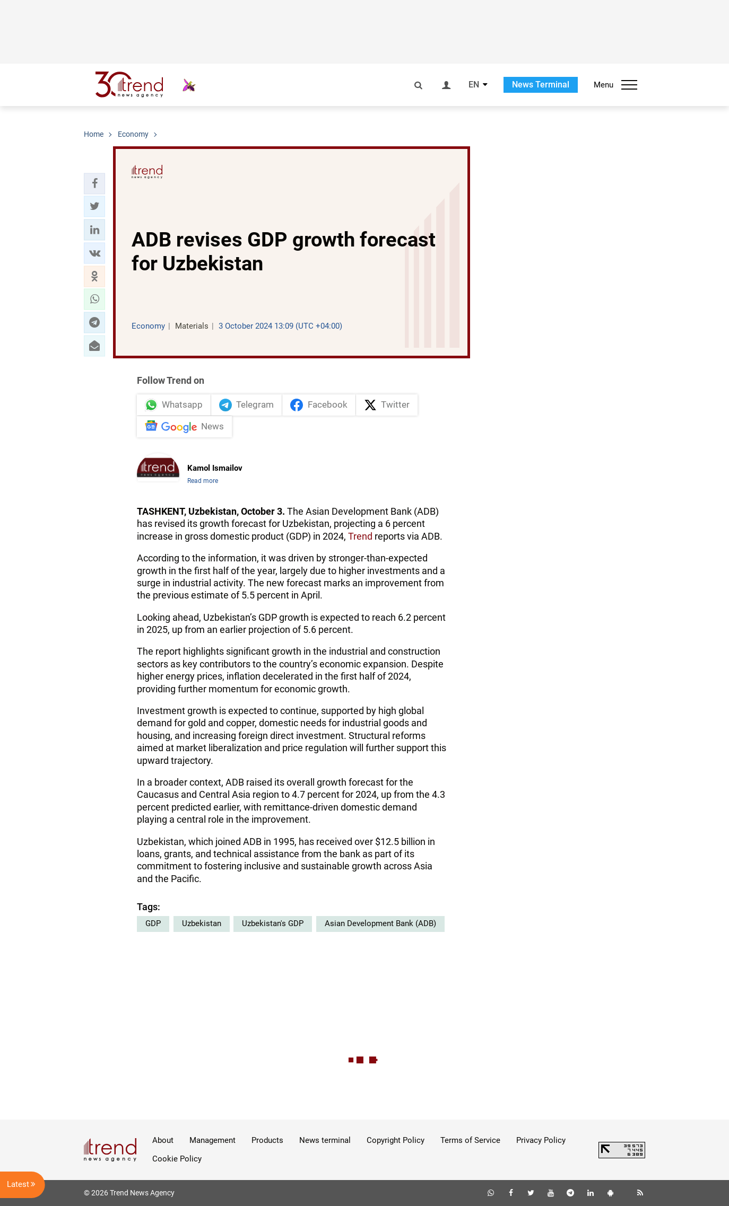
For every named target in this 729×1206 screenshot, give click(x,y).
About (162, 1140)
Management (212, 1140)
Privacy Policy (541, 1140)
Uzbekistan (201, 923)
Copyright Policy (395, 1140)
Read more (202, 481)
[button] (94, 183)
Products (267, 1140)
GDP (153, 923)
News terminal (325, 1140)
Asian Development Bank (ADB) (380, 923)
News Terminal (540, 85)
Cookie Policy (177, 1159)
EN (473, 85)
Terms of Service (470, 1140)
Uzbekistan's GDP (272, 923)
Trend (360, 536)
